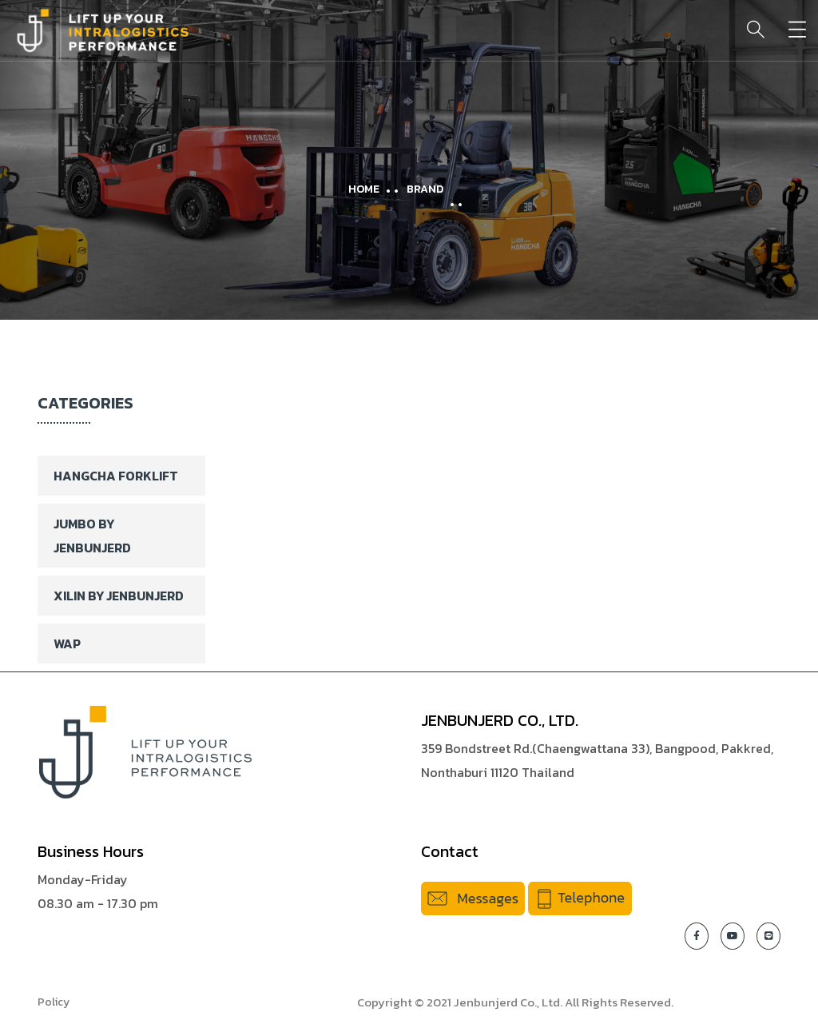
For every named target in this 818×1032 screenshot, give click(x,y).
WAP (67, 643)
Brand (425, 189)
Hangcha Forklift (116, 475)
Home (363, 189)
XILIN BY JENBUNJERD (119, 595)
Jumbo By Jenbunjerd (92, 535)
